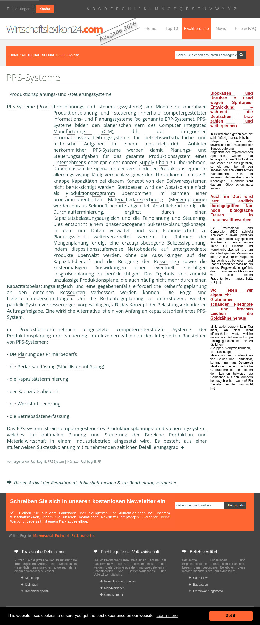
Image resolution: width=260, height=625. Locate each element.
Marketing (30, 578)
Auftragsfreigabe (25, 311)
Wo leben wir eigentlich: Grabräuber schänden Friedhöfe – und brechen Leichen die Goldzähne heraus (231, 304)
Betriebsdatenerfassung (43, 416)
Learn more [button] (167, 615)
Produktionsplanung (60, 106)
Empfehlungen (18, 9)
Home (150, 28)
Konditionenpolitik (35, 591)
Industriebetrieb (162, 144)
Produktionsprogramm (90, 193)
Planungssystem (112, 119)
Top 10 (171, 28)
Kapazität (82, 181)
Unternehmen (68, 162)
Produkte (63, 255)
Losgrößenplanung (73, 274)
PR (99, 461)
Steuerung (194, 218)
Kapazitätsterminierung (43, 379)
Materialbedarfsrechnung (135, 199)
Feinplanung (155, 218)
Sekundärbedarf (106, 205)
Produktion (181, 435)
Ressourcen (166, 261)
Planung (27, 354)
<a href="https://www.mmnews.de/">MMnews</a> (27, 195)
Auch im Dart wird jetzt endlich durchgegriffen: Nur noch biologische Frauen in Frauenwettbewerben (231, 208)
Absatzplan (177, 187)
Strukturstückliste (83, 536)
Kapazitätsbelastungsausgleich (86, 218)
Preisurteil (62, 536)
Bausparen (198, 584)
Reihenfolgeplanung (185, 286)
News (221, 28)
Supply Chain (153, 162)
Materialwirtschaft (26, 441)
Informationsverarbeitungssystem (90, 137)
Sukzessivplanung (186, 243)
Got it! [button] (231, 616)
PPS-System (19, 106)
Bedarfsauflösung (37, 366)
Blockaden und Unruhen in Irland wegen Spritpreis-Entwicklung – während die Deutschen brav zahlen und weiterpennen (231, 109)
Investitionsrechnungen (118, 581)
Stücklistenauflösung (80, 366)
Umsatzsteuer (111, 595)
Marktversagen (112, 588)
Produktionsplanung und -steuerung (94, 113)
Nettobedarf (141, 249)
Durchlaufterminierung (78, 212)
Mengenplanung (187, 199)
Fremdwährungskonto (206, 591)
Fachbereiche (196, 28)
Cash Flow (198, 578)
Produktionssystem (169, 156)
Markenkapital (43, 536)
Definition (29, 584)
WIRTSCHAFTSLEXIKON (39, 55)
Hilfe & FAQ (245, 28)
